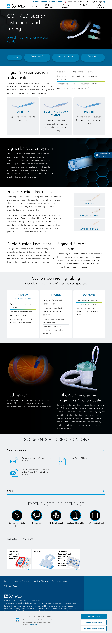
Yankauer (14, 57)
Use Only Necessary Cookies (94, 628)
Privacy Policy (33, 624)
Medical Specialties (22, 581)
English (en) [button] (95, 2)
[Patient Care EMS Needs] (80, 461)
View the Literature (17, 450)
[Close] (108, 622)
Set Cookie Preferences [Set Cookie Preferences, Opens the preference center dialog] (94, 622)
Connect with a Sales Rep (103, 154)
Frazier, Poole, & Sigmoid (37, 57)
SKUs (10, 491)
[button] (76, 1)
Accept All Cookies (93, 616)
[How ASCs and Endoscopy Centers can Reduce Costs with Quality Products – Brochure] (32, 474)
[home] (16, 6)
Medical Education (41, 581)
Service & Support (59, 581)
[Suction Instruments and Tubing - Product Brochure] (32, 461)
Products (7, 581)
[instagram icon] (98, 597)
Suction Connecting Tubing (65, 57)
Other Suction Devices (93, 57)
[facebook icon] (98, 583)
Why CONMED (10, 586)
